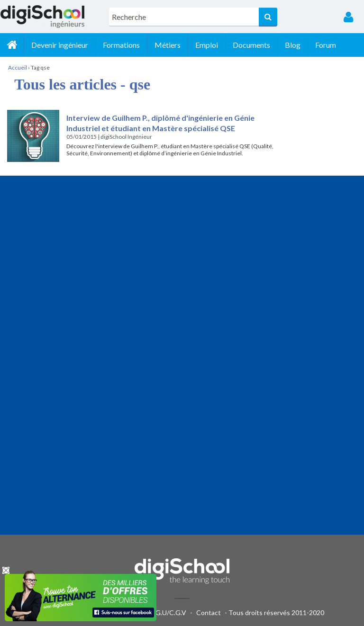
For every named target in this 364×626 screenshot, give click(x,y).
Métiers (168, 44)
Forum (325, 44)
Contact (208, 612)
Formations (121, 44)
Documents (251, 44)
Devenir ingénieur (59, 44)
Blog (292, 44)
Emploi (206, 44)
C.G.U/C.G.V (167, 612)
